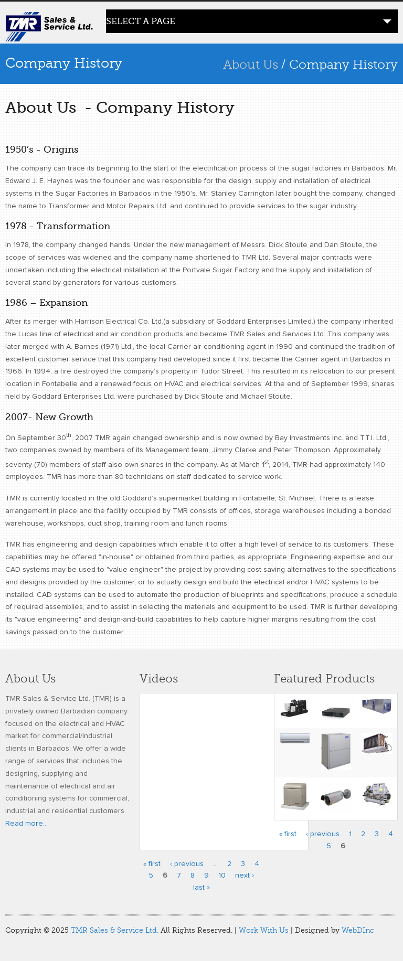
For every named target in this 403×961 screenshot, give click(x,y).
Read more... (26, 823)
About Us (250, 65)
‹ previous (187, 864)
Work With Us (264, 930)
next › (244, 875)
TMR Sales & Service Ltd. (114, 930)
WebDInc (358, 930)
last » (201, 887)
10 (222, 875)
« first (152, 864)
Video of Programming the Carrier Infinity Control (224, 765)
